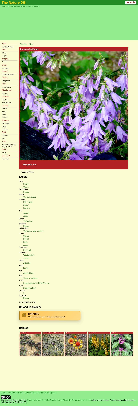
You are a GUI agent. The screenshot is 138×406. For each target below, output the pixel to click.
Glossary (27, 393)
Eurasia (4, 93)
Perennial (5, 159)
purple (4, 126)
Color (4, 49)
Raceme (5, 129)
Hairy (4, 114)
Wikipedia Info (29, 164)
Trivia (4, 141)
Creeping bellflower (30, 278)
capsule (4, 135)
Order (4, 65)
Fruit (4, 132)
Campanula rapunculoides (33, 231)
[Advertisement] (70, 23)
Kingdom (5, 59)
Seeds (4, 149)
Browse (19, 393)
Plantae (4, 62)
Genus (5, 77)
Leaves (5, 105)
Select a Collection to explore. (31, 6)
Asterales (5, 68)
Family (5, 71)
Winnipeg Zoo (7, 102)
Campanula (6, 81)
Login (3, 393)
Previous (23, 44)
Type (4, 43)
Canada (4, 100)
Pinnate (26, 298)
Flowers (5, 120)
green (4, 111)
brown (4, 152)
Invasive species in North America (8, 145)
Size (4, 84)
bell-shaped (6, 123)
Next (31, 44)
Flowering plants (7, 46)
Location (5, 96)
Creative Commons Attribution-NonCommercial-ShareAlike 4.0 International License (59, 400)
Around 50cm (6, 87)
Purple (4, 56)
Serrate (4, 117)
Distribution (6, 90)
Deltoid (4, 109)
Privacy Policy (43, 393)
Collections (11, 393)
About (34, 393)
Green (4, 53)
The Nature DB (14, 2)
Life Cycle (6, 156)
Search (130, 2)
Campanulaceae (7, 74)
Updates (53, 393)
